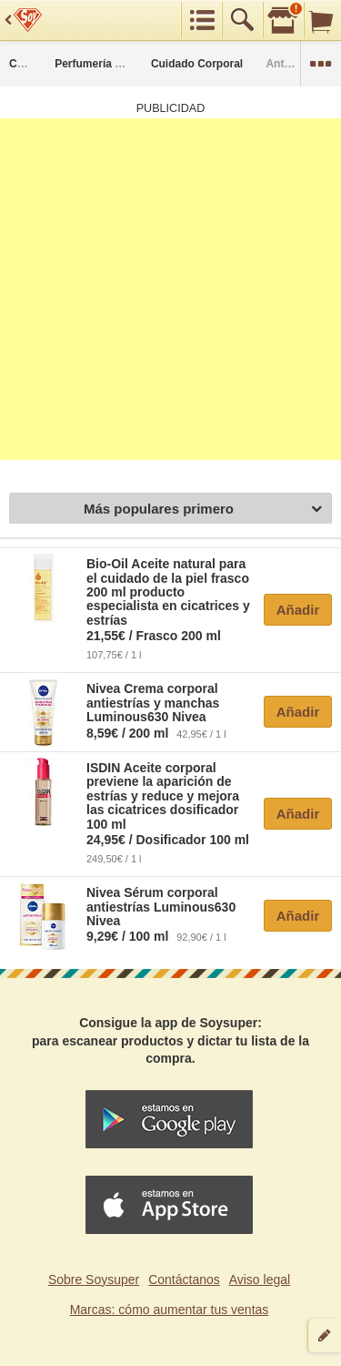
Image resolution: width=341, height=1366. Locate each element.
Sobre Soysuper (93, 1279)
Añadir (298, 609)
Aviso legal (259, 1279)
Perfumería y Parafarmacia (123, 63)
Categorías (37, 63)
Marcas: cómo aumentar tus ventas (169, 1309)
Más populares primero (203, 509)
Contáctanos (184, 1279)
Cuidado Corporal (197, 63)
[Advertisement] (170, 289)
